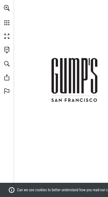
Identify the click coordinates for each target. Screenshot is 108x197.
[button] (7, 8)
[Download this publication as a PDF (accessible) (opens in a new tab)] (7, 50)
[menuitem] (7, 15)
